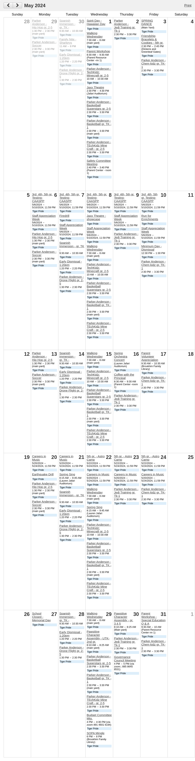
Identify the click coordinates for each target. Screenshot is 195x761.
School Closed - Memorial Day (41, 617)
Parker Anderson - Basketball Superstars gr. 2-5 (99, 105)
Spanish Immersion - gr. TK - (67, 24)
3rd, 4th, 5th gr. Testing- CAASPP (42, 198)
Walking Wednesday (95, 34)
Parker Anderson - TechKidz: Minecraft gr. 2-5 (99, 72)
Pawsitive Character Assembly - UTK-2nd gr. (98, 636)
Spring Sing (67, 474)
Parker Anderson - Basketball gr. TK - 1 (99, 124)
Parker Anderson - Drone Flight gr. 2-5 (71, 73)
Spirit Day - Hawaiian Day (96, 22)
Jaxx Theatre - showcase (96, 217)
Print (187, 5)
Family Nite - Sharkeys (67, 41)
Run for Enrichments (149, 217)
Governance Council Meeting (125, 658)
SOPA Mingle (95, 733)
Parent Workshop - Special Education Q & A (153, 618)
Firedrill (64, 215)
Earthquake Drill (43, 474)
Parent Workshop (98, 51)
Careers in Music (39, 458)
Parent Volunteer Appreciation (149, 356)
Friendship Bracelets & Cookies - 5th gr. (152, 39)
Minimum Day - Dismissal (151, 247)
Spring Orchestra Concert (120, 356)
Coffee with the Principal (124, 376)
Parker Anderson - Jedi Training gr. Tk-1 (124, 25)
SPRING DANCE (147, 22)
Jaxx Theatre (95, 87)
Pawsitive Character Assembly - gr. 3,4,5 (123, 618)
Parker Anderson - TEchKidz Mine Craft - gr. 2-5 (99, 145)
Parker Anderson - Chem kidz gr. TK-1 (153, 63)
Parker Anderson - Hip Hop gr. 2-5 (42, 24)
